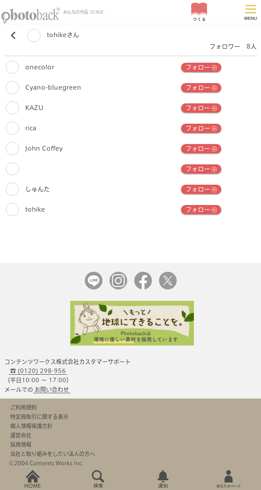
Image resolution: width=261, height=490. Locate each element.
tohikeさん (53, 35)
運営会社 (20, 435)
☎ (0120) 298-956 (38, 371)
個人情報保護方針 (31, 426)
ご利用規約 (23, 407)
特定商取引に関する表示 (39, 416)
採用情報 (20, 444)
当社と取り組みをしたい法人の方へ (52, 453)
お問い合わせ (51, 389)
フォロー (201, 67)
